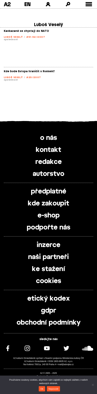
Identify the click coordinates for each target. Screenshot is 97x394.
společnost (11, 39)
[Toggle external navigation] (88, 4)
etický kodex (48, 298)
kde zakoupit (48, 203)
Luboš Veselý (13, 37)
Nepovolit (53, 389)
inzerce (48, 245)
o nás (48, 138)
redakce (48, 162)
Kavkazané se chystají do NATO (26, 31)
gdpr (48, 311)
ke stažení (48, 269)
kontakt (48, 150)
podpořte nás (48, 227)
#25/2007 (33, 77)
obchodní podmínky (49, 323)
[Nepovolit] (92, 385)
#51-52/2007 (35, 37)
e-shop (49, 215)
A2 (7, 4)
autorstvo (48, 174)
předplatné (48, 191)
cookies (48, 281)
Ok (41, 389)
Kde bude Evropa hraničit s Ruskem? (29, 71)
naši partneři (48, 257)
